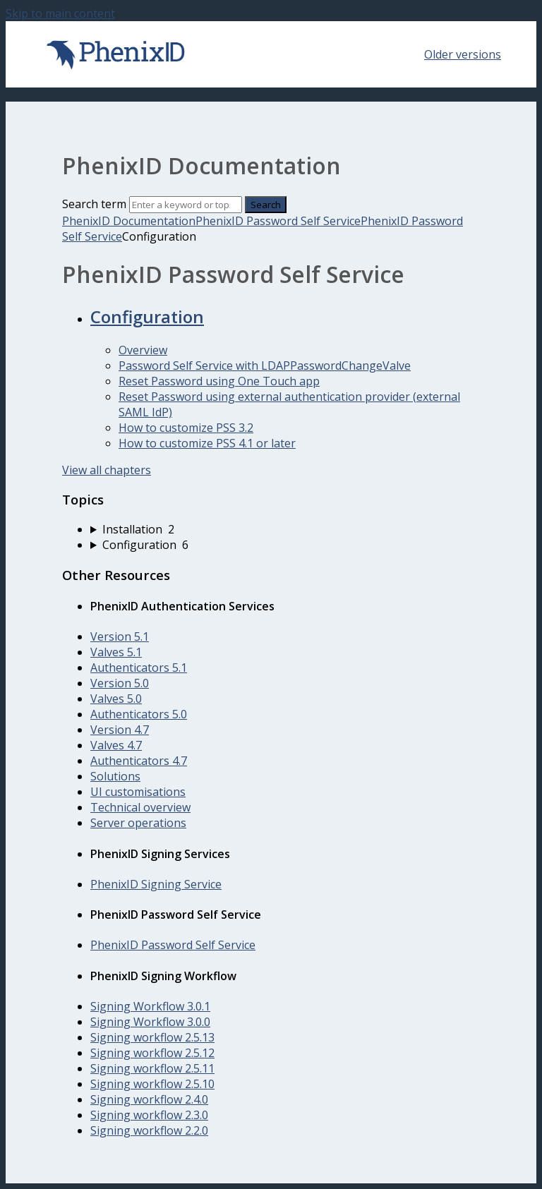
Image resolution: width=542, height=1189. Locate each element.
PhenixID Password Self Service (278, 221)
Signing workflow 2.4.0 (149, 1099)
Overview (143, 350)
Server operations (138, 823)
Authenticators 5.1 (138, 667)
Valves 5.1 (116, 652)
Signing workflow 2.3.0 (149, 1115)
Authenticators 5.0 (138, 714)
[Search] (185, 204)
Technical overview (140, 807)
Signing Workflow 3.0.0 (150, 1022)
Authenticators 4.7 (138, 760)
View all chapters (106, 470)
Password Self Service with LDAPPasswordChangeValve (265, 365)
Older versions (462, 54)
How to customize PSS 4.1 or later (207, 443)
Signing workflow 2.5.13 (152, 1037)
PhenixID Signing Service (156, 884)
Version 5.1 (119, 636)
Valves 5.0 (116, 698)
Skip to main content (60, 13)
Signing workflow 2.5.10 (152, 1084)
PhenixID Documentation (128, 221)
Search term (94, 204)
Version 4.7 (119, 729)
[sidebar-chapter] (285, 529)
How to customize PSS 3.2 (186, 427)
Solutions (115, 776)
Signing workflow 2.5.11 (152, 1068)
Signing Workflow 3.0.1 (150, 1006)
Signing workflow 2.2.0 (149, 1130)
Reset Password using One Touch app (219, 381)
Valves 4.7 (116, 745)
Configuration (147, 316)
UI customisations (138, 791)
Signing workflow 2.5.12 (152, 1053)
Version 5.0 (119, 683)
